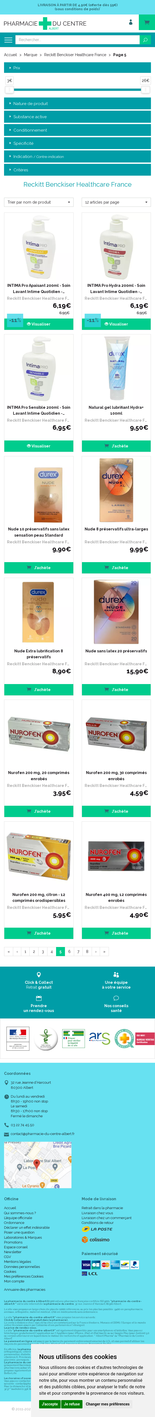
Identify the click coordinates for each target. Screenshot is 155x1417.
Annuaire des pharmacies (24, 1290)
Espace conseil (16, 1247)
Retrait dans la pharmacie (102, 1208)
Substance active (27, 117)
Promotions (13, 1242)
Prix (14, 68)
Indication (36, 157)
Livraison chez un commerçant (107, 1218)
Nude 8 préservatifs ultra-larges (116, 529)
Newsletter (13, 1252)
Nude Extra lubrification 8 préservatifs (38, 654)
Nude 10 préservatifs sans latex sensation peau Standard (38, 532)
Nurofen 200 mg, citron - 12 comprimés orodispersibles (38, 897)
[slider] (9, 89)
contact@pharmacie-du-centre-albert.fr (43, 1134)
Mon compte (14, 1281)
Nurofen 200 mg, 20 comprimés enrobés (38, 776)
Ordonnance (14, 1223)
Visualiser (38, 324)
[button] (39, 202)
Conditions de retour (98, 1223)
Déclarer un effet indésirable (27, 1228)
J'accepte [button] (50, 1404)
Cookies (10, 1272)
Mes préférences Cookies (23, 1276)
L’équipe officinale (18, 1218)
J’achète (116, 445)
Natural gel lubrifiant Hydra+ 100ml (116, 410)
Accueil (10, 55)
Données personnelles (22, 1267)
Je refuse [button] (72, 1404)
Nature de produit (28, 104)
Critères (18, 170)
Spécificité (20, 143)
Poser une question (19, 1232)
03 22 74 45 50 (22, 1125)
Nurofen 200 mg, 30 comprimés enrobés (116, 776)
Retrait (39, 980)
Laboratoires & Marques (23, 1237)
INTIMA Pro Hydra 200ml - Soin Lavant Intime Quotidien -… (116, 288)
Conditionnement (27, 130)
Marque (30, 55)
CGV (7, 1257)
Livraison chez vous (97, 1213)
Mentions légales (17, 1262)
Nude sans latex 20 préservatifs (116, 651)
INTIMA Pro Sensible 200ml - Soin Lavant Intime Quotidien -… (38, 410)
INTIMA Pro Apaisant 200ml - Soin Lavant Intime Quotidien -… (38, 288)
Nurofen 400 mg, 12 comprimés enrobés (116, 897)
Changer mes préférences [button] (108, 1404)
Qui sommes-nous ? (20, 1213)
